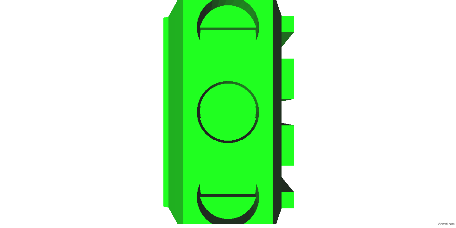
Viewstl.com (446, 224)
